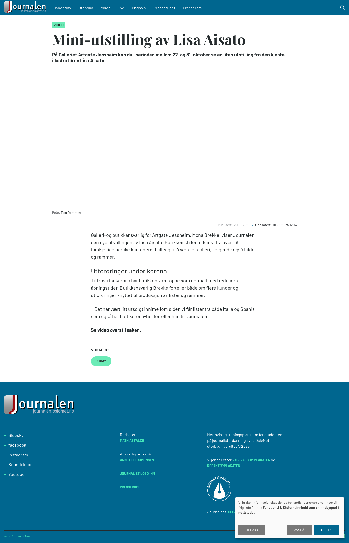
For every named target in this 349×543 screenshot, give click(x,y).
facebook (17, 444)
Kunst (101, 361)
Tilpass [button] (251, 530)
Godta (326, 530)
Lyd (122, 7)
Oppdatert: (263, 225)
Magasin (139, 7)
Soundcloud (19, 464)
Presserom (192, 7)
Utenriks (86, 7)
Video (106, 7)
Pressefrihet (164, 7)
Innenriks (63, 7)
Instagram (18, 454)
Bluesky (15, 435)
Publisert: (225, 225)
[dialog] (289, 517)
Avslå (299, 530)
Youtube (16, 474)
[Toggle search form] (342, 8)
